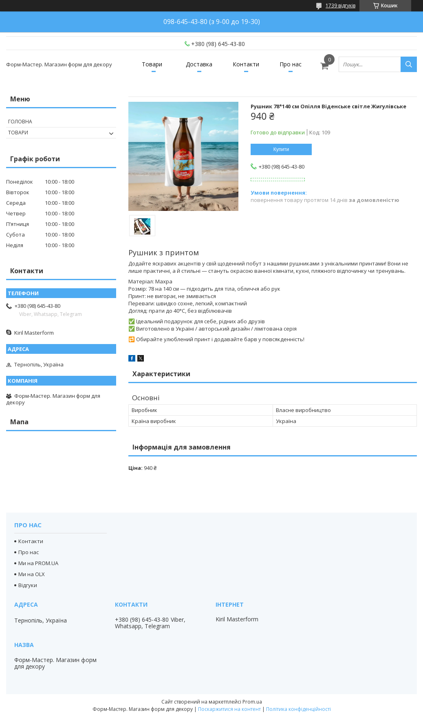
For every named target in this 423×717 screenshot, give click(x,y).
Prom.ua (252, 701)
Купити (281, 149)
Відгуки (27, 585)
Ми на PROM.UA (38, 563)
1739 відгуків (340, 5)
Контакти (246, 64)
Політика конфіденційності (298, 709)
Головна (20, 121)
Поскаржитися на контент (229, 709)
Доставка (199, 64)
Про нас (291, 64)
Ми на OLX (31, 574)
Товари (152, 64)
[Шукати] (409, 64)
